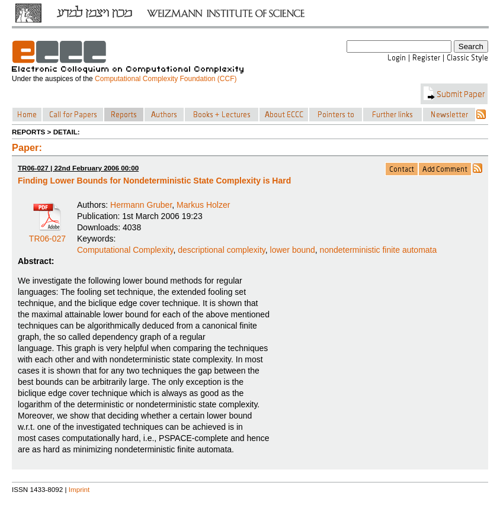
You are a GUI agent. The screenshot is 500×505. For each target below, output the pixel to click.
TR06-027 (47, 234)
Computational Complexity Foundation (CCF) (165, 79)
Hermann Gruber (141, 205)
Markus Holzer (203, 205)
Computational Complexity (125, 250)
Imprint (79, 489)
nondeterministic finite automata (378, 250)
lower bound (292, 250)
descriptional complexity (221, 250)
